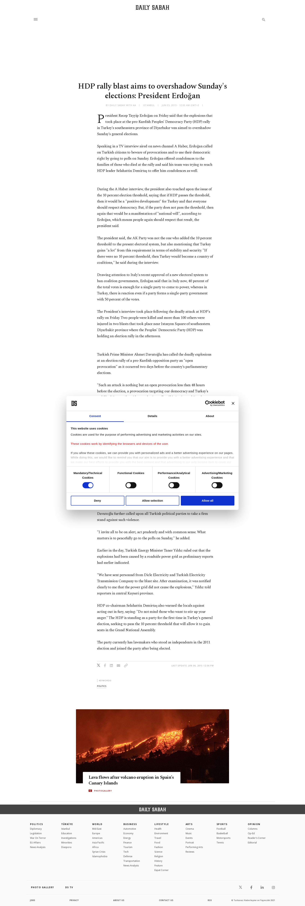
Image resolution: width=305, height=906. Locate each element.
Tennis (220, 842)
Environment (161, 833)
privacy (74, 900)
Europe (96, 833)
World (97, 824)
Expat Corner (161, 870)
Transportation (131, 861)
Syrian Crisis (98, 851)
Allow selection (152, 500)
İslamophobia (99, 856)
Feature (158, 865)
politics (101, 686)
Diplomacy (36, 828)
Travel (157, 838)
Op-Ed (251, 833)
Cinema (190, 828)
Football (221, 828)
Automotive (129, 828)
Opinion (254, 824)
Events (189, 838)
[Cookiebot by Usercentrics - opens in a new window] (208, 403)
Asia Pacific (98, 842)
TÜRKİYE (67, 824)
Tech (126, 851)
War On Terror (38, 838)
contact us (166, 900)
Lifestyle (161, 824)
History (158, 861)
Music (189, 833)
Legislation (36, 833)
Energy (127, 838)
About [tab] (210, 416)
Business (130, 824)
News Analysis (37, 847)
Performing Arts (194, 847)
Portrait (190, 842)
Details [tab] (152, 416)
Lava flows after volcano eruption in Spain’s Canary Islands (125, 780)
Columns (252, 828)
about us (119, 900)
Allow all (207, 500)
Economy (128, 833)
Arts (189, 824)
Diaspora (66, 847)
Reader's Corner (257, 838)
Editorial (252, 842)
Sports (222, 824)
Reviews (190, 851)
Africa (95, 847)
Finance (127, 842)
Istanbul (65, 828)
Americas (97, 838)
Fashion (158, 847)
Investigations (68, 838)
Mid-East (96, 828)
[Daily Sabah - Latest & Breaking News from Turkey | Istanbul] (152, 7)
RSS (210, 900)
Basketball (222, 833)
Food (157, 842)
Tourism (127, 847)
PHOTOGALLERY (103, 790)
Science (158, 851)
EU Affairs (35, 842)
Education (66, 833)
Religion (158, 856)
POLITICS (36, 824)
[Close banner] (233, 403)
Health (157, 828)
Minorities (66, 842)
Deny (97, 500)
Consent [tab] (95, 416)
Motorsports (223, 838)
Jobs (33, 900)
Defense (127, 856)
